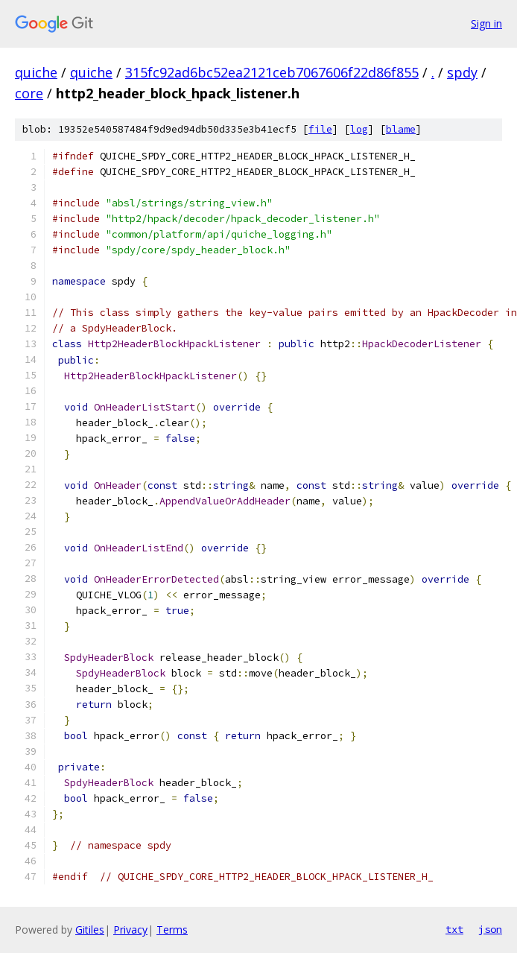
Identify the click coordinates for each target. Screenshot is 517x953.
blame (401, 129)
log (359, 129)
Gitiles (89, 929)
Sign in (486, 23)
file (320, 129)
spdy (462, 72)
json (490, 929)
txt (454, 929)
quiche (36, 72)
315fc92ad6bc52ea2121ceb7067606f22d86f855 (272, 72)
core (29, 93)
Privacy (130, 929)
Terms (172, 929)
